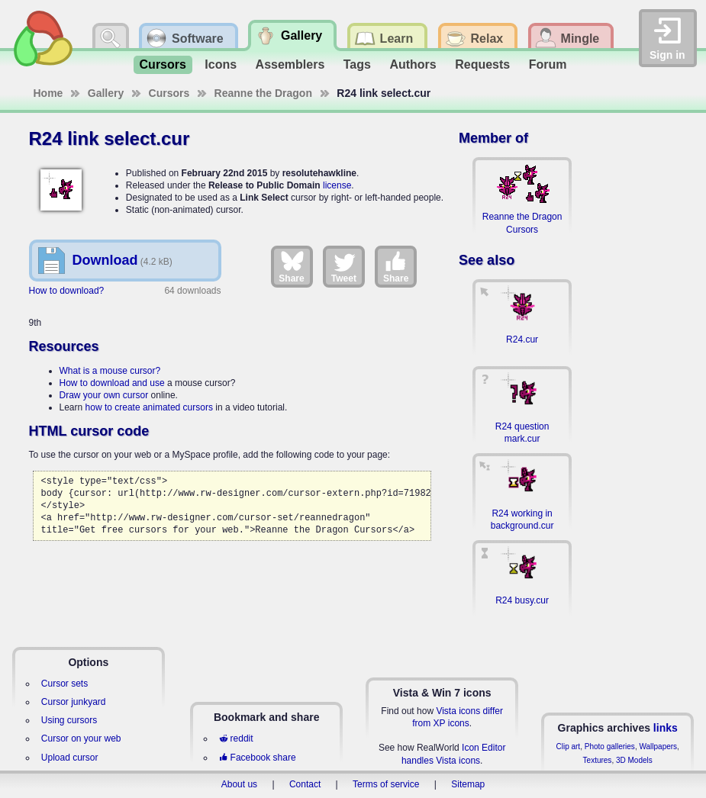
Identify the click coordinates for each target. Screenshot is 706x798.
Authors (412, 64)
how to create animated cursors (149, 407)
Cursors (163, 64)
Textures (597, 760)
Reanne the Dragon (263, 93)
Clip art (568, 746)
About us (239, 784)
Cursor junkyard (73, 702)
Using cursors (69, 720)
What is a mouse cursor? (110, 370)
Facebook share (257, 757)
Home (48, 93)
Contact (305, 784)
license (337, 185)
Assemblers (290, 64)
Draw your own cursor (104, 395)
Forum (548, 64)
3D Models (634, 760)
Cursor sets (64, 683)
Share (291, 266)
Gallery (106, 93)
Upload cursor (69, 757)
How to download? (67, 290)
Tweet (343, 266)
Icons (221, 64)
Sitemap (468, 784)
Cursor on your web (81, 738)
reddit (236, 738)
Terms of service (386, 784)
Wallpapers (658, 746)
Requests (482, 64)
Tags (357, 64)
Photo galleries (610, 746)
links (665, 728)
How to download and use (112, 383)
